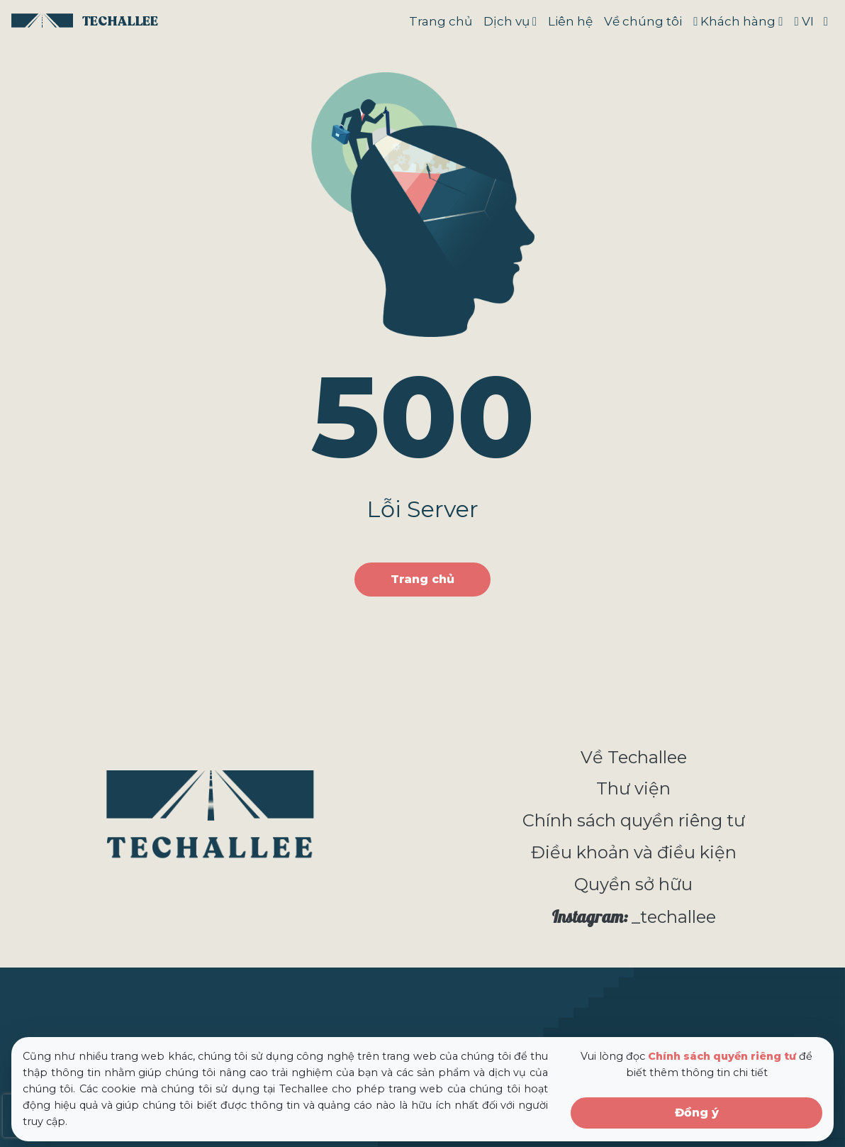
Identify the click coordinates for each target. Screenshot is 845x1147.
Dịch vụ (506, 21)
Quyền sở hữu (633, 884)
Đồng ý (697, 1112)
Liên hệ (570, 21)
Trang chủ (440, 21)
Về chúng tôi (643, 21)
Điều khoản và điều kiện (634, 852)
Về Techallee (634, 757)
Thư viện (633, 788)
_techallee (634, 917)
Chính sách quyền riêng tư (633, 820)
